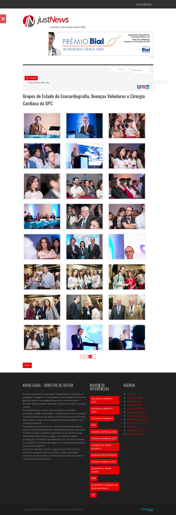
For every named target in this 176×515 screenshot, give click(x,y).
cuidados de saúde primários (101, 447)
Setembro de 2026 (137, 412)
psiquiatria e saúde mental (101, 470)
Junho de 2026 (134, 401)
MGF (93, 425)
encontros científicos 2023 (102, 400)
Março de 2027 (135, 433)
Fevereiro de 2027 (137, 430)
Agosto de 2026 (135, 408)
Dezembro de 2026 (137, 423)
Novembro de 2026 (137, 419)
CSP (93, 494)
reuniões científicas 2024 (104, 431)
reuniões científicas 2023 (104, 438)
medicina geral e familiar (104, 455)
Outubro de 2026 (136, 415)
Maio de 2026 (134, 397)
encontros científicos (102, 418)
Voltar (27, 365)
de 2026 (131, 394)
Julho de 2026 (134, 405)
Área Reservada (144, 4)
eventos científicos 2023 (103, 461)
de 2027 (131, 426)
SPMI (93, 478)
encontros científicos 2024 (102, 410)
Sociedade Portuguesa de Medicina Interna (104, 486)
